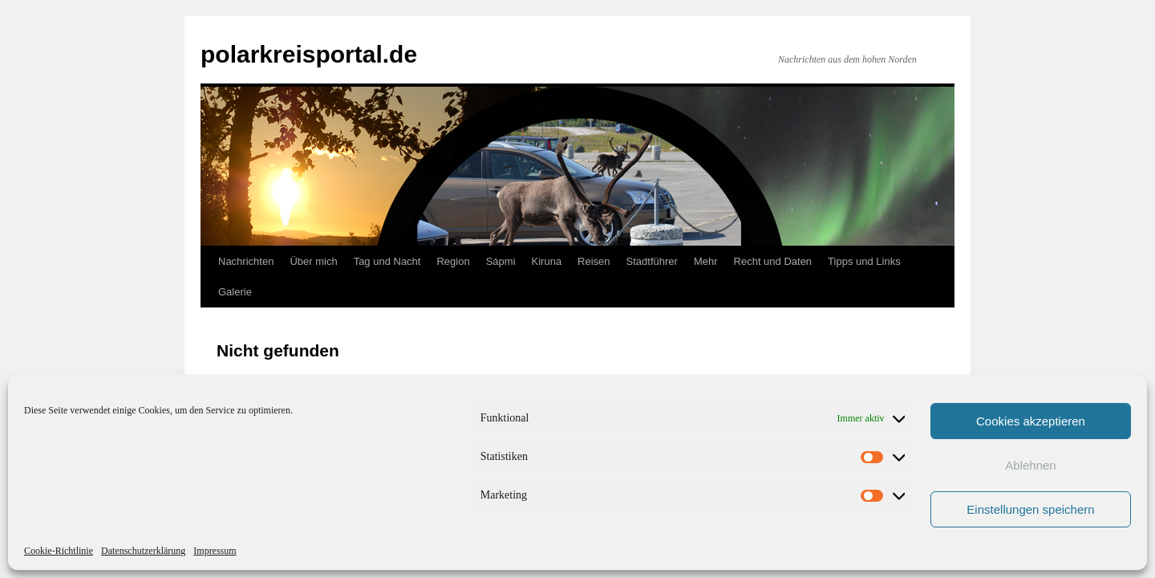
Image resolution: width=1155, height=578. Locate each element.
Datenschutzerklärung (143, 550)
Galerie (235, 292)
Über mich (313, 261)
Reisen (594, 261)
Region (452, 261)
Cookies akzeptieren (1030, 421)
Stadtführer (652, 261)
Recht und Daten (773, 261)
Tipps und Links (864, 261)
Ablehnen (1030, 465)
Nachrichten (246, 261)
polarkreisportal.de (309, 54)
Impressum (214, 550)
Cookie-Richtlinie (58, 550)
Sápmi (501, 261)
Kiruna (547, 261)
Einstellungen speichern (1030, 509)
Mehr (706, 261)
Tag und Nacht (387, 261)
